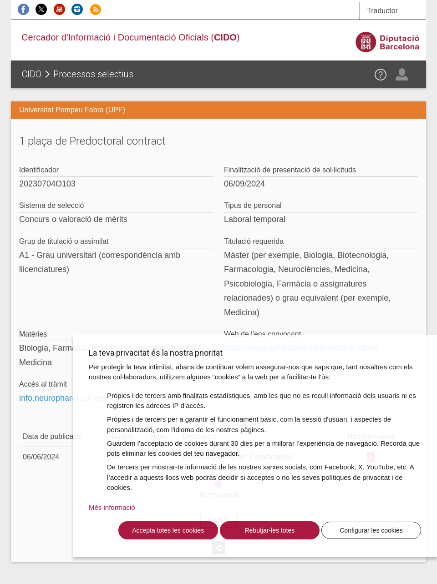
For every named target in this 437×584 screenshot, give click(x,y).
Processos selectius (93, 74)
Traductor (382, 11)
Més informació (112, 507)
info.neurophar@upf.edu (63, 398)
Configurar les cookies (371, 530)
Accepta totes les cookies (168, 530)
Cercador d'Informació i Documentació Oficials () (130, 37)
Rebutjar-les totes (269, 530)
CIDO (31, 74)
